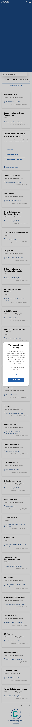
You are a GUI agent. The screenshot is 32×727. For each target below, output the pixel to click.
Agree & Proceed (16, 379)
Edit (16, 374)
